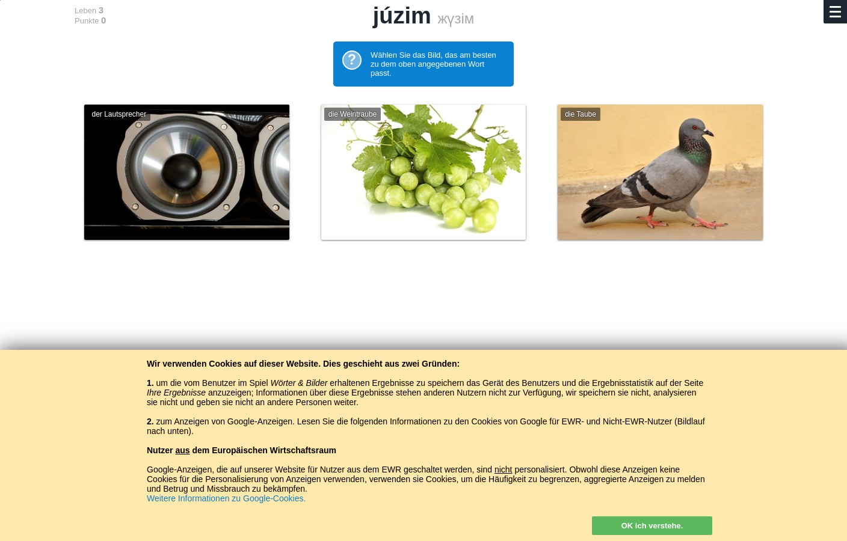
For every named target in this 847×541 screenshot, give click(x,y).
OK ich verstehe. (652, 525)
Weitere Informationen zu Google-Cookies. (226, 498)
